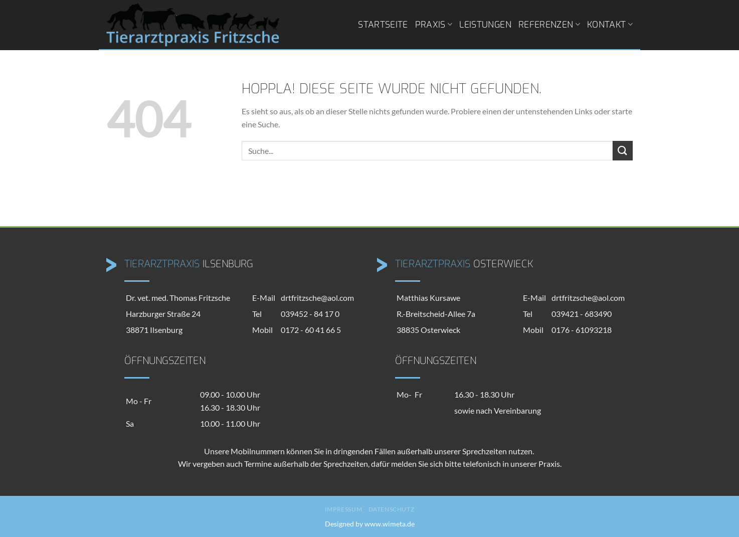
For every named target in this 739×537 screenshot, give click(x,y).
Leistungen (485, 25)
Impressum (343, 509)
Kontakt (610, 25)
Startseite (383, 25)
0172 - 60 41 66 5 (311, 329)
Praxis (434, 25)
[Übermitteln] (623, 150)
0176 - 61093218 (581, 329)
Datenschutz (391, 509)
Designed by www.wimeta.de (370, 523)
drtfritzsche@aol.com (317, 297)
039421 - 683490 (581, 313)
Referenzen (549, 25)
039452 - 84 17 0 (310, 313)
